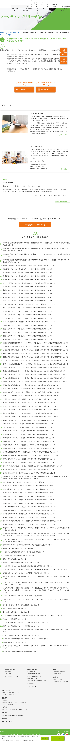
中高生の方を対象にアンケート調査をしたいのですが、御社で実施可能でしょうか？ (30, 410)
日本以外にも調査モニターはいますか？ (16, 612)
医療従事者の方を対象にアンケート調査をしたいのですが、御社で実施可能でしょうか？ (32, 388)
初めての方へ (31, 683)
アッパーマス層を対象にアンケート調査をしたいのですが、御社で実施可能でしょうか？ (32, 521)
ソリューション (32, 686)
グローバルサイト (7, 722)
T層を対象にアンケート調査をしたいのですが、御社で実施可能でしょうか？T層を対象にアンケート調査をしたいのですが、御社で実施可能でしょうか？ (36, 477)
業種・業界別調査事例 (59, 671)
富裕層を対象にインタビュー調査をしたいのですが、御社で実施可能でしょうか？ (30, 469)
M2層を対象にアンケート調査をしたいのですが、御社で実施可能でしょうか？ (28, 489)
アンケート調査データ (8, 694)
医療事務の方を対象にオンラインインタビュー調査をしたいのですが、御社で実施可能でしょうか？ (35, 343)
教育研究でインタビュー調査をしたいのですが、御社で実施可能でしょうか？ (28, 297)
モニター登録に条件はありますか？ (14, 608)
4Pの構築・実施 (32, 678)
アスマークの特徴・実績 (27, 10)
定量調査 (8, 671)
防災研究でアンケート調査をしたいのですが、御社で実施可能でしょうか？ (27, 311)
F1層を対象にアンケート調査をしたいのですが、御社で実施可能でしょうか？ (28, 503)
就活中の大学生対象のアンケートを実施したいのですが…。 (22, 626)
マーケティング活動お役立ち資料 (12, 716)
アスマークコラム (64, 10)
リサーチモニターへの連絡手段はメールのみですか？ (20, 651)
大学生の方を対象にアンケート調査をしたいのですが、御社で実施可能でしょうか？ (30, 406)
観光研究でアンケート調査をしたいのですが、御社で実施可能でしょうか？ (27, 308)
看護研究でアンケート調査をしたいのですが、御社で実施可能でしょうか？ (27, 315)
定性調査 (8, 674)
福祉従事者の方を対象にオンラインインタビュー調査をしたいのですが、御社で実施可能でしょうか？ (36, 353)
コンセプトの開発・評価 (34, 676)
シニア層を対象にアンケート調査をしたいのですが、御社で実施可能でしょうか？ (30, 507)
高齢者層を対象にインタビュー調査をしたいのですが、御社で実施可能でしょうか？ (30, 455)
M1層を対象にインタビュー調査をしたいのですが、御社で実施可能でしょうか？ (29, 438)
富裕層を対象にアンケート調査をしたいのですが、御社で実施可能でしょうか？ (29, 524)
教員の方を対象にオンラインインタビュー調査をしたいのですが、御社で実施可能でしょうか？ (34, 371)
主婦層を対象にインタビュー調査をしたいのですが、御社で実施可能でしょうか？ (30, 462)
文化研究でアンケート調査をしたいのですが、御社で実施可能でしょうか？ (27, 318)
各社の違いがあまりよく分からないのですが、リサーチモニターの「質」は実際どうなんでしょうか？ (36, 569)
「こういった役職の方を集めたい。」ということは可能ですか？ (23, 552)
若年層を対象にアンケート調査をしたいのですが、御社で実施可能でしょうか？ (29, 514)
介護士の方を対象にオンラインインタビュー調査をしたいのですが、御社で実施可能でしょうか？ (35, 381)
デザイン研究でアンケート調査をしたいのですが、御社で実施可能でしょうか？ (29, 304)
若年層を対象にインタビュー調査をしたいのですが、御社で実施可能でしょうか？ (30, 459)
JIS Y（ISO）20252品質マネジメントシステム (15, 709)
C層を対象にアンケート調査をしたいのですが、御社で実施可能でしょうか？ (28, 482)
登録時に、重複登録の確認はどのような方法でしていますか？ (23, 562)
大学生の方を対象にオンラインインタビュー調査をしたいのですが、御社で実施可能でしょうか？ (35, 374)
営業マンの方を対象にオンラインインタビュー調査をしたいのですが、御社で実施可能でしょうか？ (35, 364)
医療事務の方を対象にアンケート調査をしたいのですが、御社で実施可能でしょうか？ (31, 385)
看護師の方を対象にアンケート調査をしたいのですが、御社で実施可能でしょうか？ (30, 417)
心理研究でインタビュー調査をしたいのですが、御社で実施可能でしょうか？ (28, 286)
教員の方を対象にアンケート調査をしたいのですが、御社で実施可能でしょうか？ (30, 403)
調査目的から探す (33, 669)
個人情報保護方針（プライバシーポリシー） (14, 702)
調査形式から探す (11, 669)
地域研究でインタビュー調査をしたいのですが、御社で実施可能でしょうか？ (28, 294)
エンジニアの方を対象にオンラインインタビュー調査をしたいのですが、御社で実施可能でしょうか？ (36, 360)
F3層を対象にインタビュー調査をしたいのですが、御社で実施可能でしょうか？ (29, 441)
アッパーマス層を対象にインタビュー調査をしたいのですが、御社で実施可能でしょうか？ (32, 466)
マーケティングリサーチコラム (11, 692)
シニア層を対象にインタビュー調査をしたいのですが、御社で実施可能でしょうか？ (30, 452)
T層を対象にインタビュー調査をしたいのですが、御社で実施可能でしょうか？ (29, 424)
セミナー (44, 10)
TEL (65, 6)
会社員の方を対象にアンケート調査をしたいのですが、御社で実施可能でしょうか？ (30, 399)
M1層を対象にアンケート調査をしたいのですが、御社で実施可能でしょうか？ (28, 493)
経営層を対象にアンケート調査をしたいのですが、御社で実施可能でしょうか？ (29, 473)
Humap (4, 719)
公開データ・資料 (52, 10)
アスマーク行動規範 (8, 704)
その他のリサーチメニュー (13, 676)
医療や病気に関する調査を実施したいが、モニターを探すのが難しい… (26, 639)
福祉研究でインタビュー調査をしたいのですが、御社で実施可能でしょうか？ (28, 290)
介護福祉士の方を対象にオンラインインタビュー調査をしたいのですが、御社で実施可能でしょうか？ (36, 346)
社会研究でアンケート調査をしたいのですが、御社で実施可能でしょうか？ (27, 339)
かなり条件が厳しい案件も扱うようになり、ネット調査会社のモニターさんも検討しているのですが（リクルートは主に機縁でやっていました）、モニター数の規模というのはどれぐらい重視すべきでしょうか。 (36, 590)
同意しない (45, 738)
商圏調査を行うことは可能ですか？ (14, 642)
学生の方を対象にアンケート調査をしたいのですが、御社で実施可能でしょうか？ (30, 413)
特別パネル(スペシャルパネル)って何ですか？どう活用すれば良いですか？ (27, 545)
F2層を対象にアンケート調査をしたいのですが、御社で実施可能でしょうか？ (28, 500)
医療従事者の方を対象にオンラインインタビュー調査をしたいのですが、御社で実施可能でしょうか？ (36, 357)
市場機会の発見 (32, 671)
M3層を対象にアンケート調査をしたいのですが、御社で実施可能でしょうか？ (28, 486)
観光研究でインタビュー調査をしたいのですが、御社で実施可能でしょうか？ (28, 269)
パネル (37, 11)
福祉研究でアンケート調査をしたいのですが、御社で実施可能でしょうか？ (27, 329)
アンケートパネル (58, 679)
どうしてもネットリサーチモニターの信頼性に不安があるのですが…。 (26, 573)
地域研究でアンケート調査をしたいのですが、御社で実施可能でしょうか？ (27, 332)
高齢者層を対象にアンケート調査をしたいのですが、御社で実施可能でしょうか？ (30, 510)
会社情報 (4, 698)
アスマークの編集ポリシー (62, 202)
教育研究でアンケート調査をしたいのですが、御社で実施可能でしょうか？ (27, 336)
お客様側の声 (57, 674)
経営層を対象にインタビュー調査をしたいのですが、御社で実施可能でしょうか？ (30, 420)
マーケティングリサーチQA (61, 681)
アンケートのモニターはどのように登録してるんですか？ (22, 635)
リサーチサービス (15, 10)
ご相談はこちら (63, 62)
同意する (57, 738)
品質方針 (5, 707)
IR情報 (47, 4)
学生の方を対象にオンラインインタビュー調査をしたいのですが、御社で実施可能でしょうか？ (34, 378)
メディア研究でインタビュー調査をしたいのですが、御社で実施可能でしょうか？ (30, 283)
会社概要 (5, 700)
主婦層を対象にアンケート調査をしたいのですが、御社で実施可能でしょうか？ (29, 517)
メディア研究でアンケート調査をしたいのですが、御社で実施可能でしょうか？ (29, 322)
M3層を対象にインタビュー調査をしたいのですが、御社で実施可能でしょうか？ (29, 431)
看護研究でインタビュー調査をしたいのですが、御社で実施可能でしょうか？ (28, 276)
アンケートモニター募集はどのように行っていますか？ (21, 605)
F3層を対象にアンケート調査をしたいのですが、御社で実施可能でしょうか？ (28, 496)
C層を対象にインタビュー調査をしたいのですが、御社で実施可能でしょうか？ (29, 427)
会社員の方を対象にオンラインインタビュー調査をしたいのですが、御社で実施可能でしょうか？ (35, 367)
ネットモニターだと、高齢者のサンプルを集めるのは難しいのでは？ (25, 622)
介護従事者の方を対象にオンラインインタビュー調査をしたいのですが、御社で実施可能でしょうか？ (36, 350)
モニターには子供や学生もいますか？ (15, 619)
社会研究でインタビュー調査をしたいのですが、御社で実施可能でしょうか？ (28, 301)
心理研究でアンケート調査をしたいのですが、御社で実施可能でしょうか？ (27, 325)
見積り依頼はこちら (63, 53)
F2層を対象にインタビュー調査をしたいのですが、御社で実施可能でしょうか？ (29, 445)
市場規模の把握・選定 (34, 674)
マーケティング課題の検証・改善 (37, 681)
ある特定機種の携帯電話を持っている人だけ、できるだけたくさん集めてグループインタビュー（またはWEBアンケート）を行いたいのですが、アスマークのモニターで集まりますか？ (36, 534)
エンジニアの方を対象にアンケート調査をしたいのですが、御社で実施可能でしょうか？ (32, 392)
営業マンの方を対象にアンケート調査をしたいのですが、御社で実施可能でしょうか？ (31, 395)
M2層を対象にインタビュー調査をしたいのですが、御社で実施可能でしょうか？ (29, 434)
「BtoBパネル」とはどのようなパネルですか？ (18, 555)
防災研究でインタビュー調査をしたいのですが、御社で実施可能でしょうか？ (28, 272)
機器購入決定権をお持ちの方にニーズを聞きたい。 (19, 548)
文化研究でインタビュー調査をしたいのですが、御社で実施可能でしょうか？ (28, 279)
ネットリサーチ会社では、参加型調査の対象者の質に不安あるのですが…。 (27, 566)
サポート (56, 677)
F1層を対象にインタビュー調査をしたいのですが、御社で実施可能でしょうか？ (29, 448)
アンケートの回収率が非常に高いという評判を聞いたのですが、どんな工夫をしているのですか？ (35, 615)
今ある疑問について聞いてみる (35, 225)
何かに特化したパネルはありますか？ (15, 559)
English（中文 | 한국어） (54, 5)
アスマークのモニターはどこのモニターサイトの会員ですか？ (23, 596)
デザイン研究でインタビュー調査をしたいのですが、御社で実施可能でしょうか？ (30, 265)
